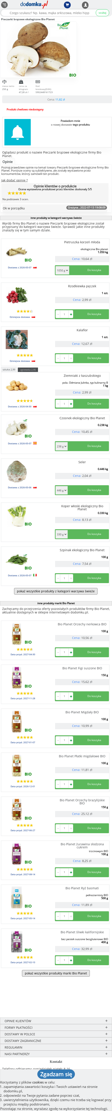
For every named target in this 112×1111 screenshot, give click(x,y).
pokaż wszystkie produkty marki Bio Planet (56, 973)
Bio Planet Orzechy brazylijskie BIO (82, 801)
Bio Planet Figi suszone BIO (82, 668)
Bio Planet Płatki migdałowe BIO (82, 756)
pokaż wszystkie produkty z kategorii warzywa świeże (56, 591)
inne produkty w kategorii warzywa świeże (56, 218)
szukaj (102, 13)
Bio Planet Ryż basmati (82, 888)
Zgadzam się (56, 1074)
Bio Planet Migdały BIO (82, 712)
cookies (38, 1082)
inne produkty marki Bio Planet (56, 603)
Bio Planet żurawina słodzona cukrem (82, 845)
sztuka (9, 369)
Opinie (7, 161)
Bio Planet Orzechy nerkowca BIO (82, 624)
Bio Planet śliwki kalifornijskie (82, 932)
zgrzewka (28, 369)
